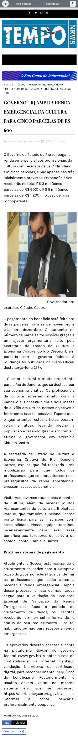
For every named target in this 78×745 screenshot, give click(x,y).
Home (7, 84)
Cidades (20, 84)
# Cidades (19, 722)
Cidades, (60, 141)
